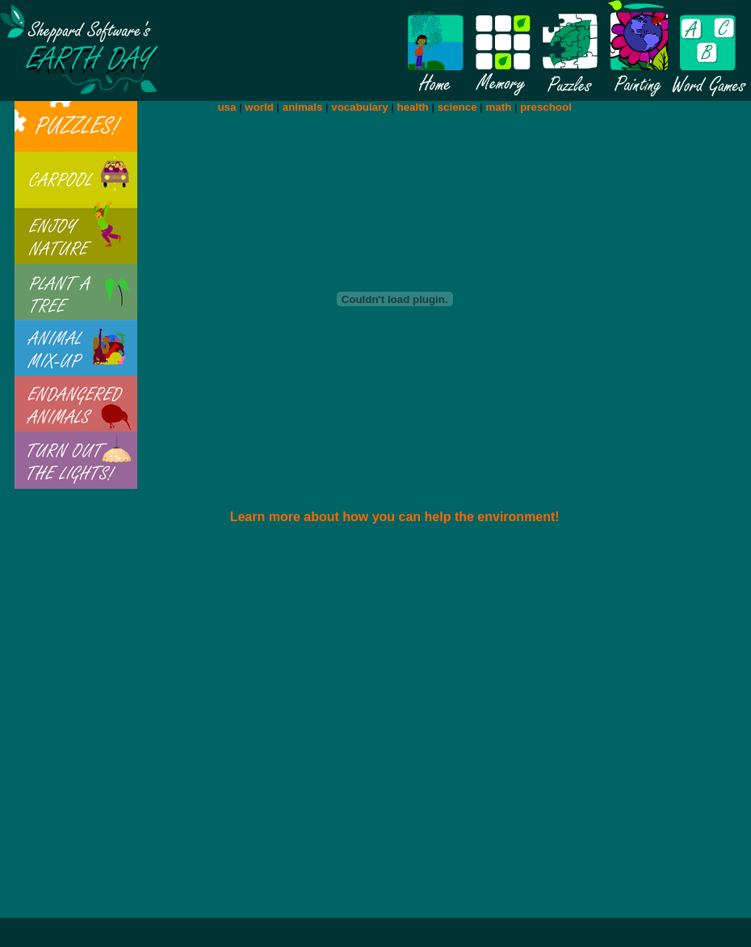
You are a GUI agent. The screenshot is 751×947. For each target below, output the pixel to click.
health (413, 107)
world (259, 107)
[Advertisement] (318, 728)
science (457, 107)
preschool (546, 107)
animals (303, 107)
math (498, 107)
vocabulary (359, 107)
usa (226, 107)
